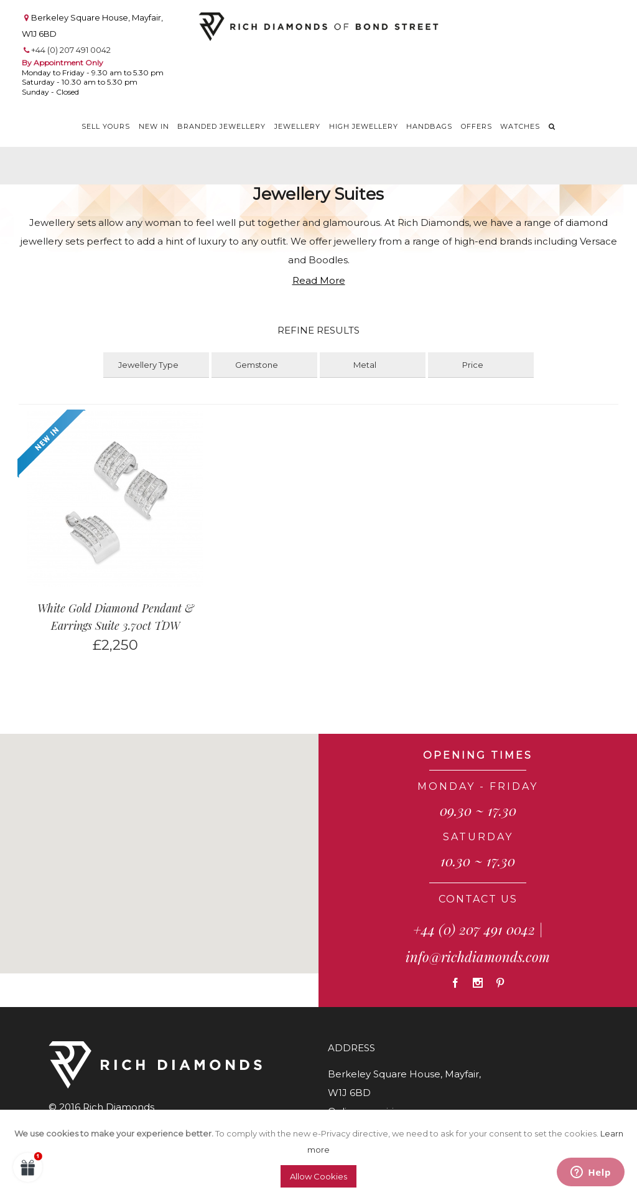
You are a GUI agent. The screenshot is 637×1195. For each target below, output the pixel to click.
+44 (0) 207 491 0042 (71, 50)
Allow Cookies (318, 1176)
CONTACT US (478, 899)
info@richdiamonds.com (478, 956)
